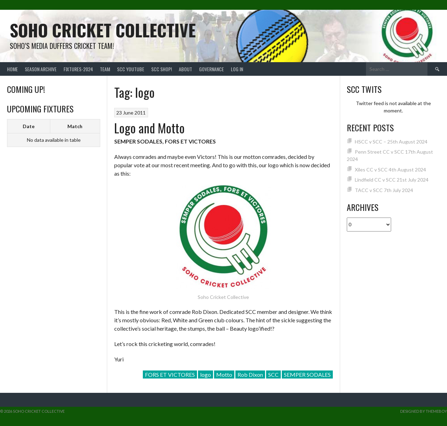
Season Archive (41, 69)
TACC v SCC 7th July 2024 (384, 190)
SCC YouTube (130, 69)
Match (74, 126)
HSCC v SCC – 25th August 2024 (391, 142)
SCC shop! (161, 69)
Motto (224, 374)
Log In (237, 69)
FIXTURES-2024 (78, 69)
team (105, 69)
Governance (211, 69)
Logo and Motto (149, 127)
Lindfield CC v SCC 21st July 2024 (391, 180)
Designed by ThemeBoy (423, 411)
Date (29, 126)
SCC (273, 374)
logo (205, 374)
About (185, 69)
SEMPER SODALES (307, 374)
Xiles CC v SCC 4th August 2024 (390, 169)
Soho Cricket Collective (103, 29)
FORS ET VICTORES (170, 374)
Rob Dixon (250, 374)
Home (12, 69)
